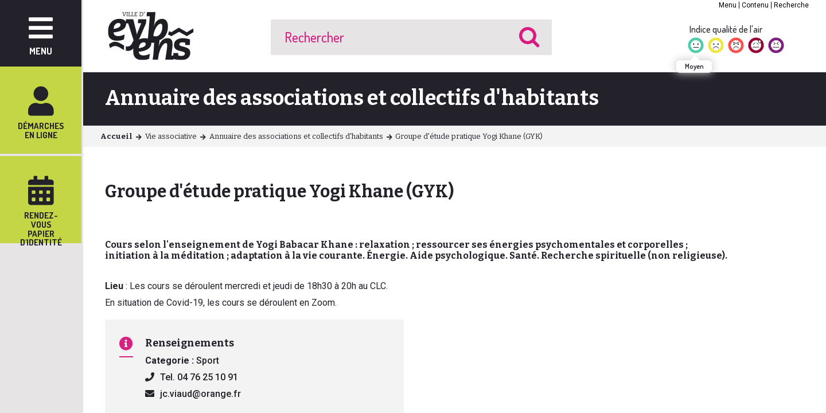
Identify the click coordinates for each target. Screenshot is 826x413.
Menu (728, 5)
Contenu (755, 5)
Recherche (791, 5)
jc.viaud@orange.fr (200, 393)
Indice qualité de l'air (725, 29)
